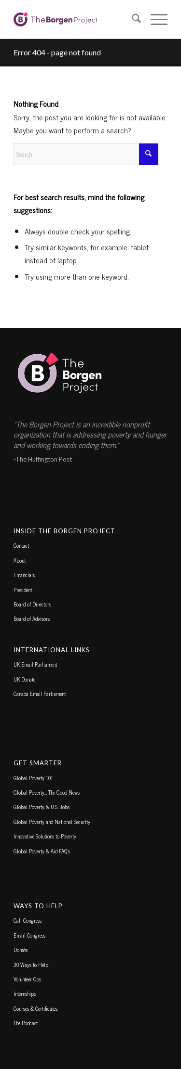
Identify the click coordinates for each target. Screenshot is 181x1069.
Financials (24, 574)
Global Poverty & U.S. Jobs (42, 806)
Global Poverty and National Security (52, 821)
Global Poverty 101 (33, 777)
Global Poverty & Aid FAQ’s (42, 851)
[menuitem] (131, 19)
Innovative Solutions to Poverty (45, 836)
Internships (25, 993)
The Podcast (26, 1022)
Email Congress (29, 935)
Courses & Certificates (35, 1008)
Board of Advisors (32, 618)
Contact (21, 545)
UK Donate (24, 679)
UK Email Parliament (35, 664)
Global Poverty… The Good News (47, 792)
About (20, 560)
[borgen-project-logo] (75, 19)
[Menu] (154, 19)
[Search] (131, 19)
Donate (21, 949)
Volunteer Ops (27, 979)
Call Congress (28, 920)
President (23, 589)
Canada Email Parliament (40, 693)
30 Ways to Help (31, 964)
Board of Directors (32, 604)
